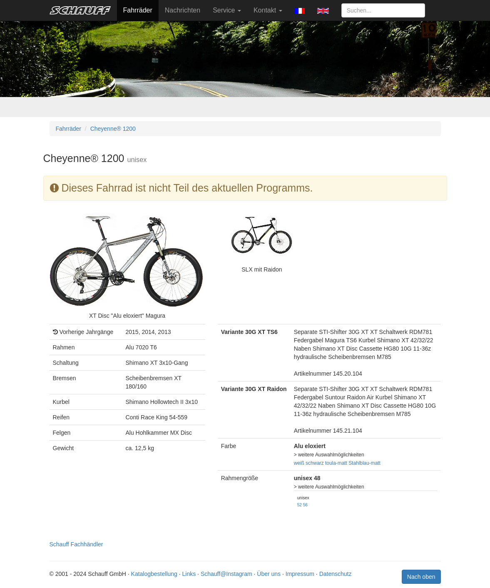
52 (299, 505)
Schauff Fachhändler (76, 544)
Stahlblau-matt (364, 463)
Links (189, 574)
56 (305, 505)
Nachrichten (182, 10)
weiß (299, 463)
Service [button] (227, 10)
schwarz (315, 463)
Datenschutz (335, 574)
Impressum (300, 574)
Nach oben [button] (421, 576)
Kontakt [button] (268, 10)
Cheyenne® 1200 (113, 128)
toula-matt (336, 463)
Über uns (269, 574)
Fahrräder (137, 10)
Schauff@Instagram (226, 574)
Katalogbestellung (154, 574)
